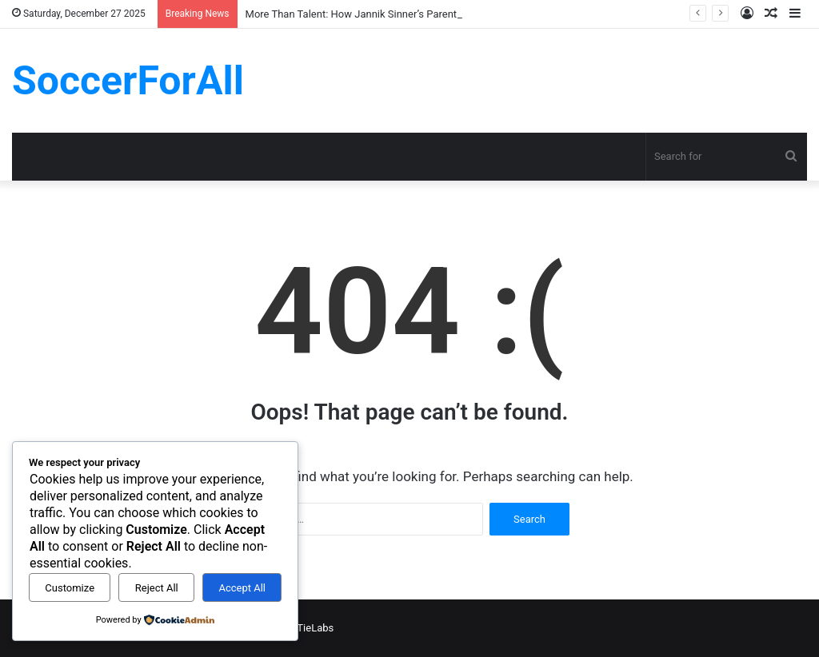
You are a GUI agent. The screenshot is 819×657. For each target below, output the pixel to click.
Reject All (156, 588)
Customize (69, 588)
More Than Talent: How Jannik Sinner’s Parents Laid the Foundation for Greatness (434, 14)
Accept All (242, 588)
